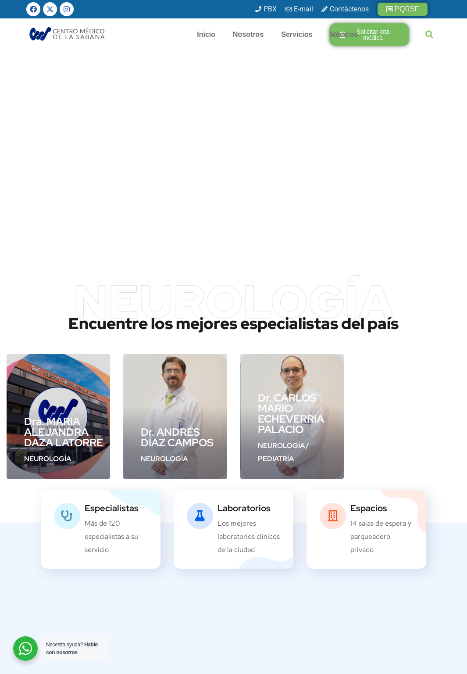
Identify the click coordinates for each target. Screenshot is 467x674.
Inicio (206, 34)
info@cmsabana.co (189, 585)
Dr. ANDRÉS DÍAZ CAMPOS (177, 222)
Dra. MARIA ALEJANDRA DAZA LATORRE (63, 216)
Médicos (344, 34)
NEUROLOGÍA (47, 243)
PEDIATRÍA (276, 243)
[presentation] (379, 594)
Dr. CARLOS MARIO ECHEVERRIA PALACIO (291, 198)
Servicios (296, 34)
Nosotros (248, 34)
